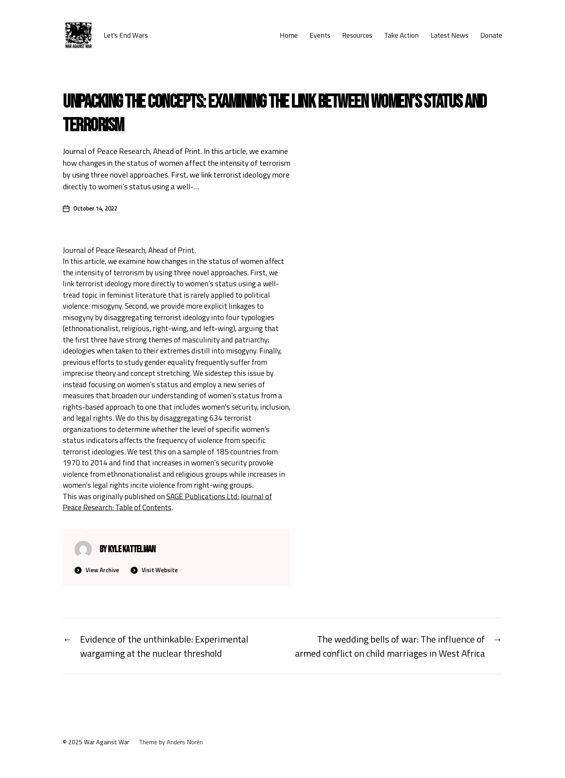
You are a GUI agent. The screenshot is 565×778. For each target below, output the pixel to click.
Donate (491, 35)
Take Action (401, 35)
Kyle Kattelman (132, 549)
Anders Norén (185, 742)
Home (289, 35)
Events (320, 35)
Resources (357, 35)
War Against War (106, 742)
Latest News (449, 35)
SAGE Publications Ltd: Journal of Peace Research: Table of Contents (167, 502)
